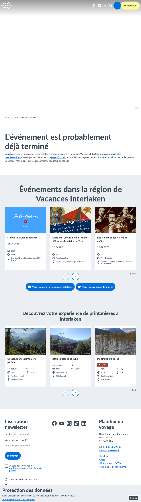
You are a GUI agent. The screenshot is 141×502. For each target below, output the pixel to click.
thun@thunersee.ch (109, 450)
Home (7, 117)
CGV (118, 463)
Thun (135, 108)
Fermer (133, 497)
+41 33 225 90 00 (112, 446)
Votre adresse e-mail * (16, 440)
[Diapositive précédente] (65, 276)
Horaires (103, 456)
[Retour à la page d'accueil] (7, 5)
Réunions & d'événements (113, 466)
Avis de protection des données (18, 499)
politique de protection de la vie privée (25, 469)
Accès (102, 459)
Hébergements (106, 463)
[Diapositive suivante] (75, 276)
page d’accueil (58, 157)
